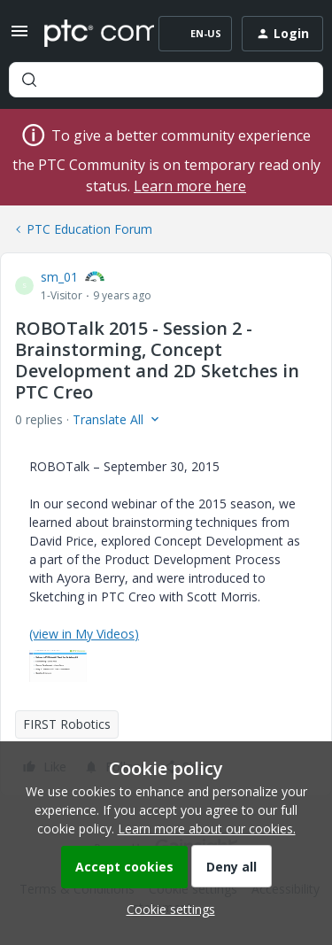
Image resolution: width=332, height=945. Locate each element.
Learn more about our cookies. (207, 828)
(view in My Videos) (84, 633)
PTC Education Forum (89, 229)
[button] (19, 36)
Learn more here (190, 186)
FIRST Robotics (67, 724)
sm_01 (59, 276)
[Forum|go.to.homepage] (86, 33)
